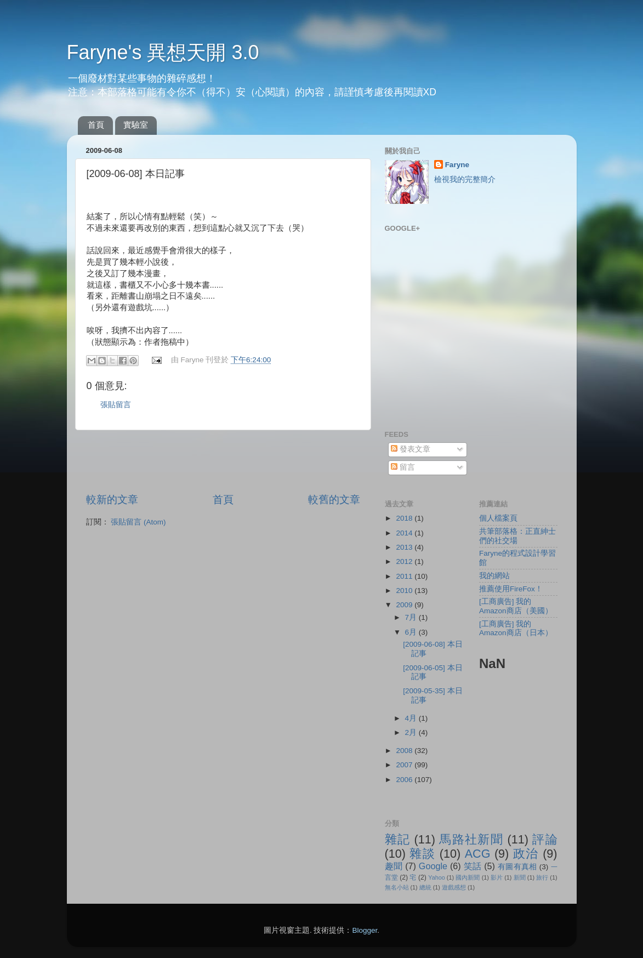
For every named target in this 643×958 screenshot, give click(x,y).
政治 (526, 853)
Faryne (457, 165)
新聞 (520, 877)
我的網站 (494, 576)
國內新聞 (468, 877)
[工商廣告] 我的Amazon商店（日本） (516, 628)
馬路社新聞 (471, 839)
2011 (405, 576)
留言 (403, 467)
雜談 (422, 853)
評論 (544, 839)
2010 (405, 590)
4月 (412, 718)
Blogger (364, 930)
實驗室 (135, 124)
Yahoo (436, 877)
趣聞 (394, 866)
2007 (405, 765)
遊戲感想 (454, 887)
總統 (425, 887)
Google (433, 866)
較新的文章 (112, 499)
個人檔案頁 (498, 518)
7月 (412, 617)
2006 (405, 779)
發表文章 (410, 449)
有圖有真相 (517, 867)
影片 (497, 877)
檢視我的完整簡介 (465, 179)
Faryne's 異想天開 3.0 (163, 52)
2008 (405, 750)
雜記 (398, 839)
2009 (405, 605)
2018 (405, 518)
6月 (412, 632)
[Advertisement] (223, 461)
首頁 (96, 124)
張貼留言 (115, 405)
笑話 (473, 866)
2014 (405, 533)
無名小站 (397, 887)
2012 (405, 561)
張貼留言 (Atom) (138, 522)
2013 (405, 547)
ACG (478, 853)
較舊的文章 (334, 499)
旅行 (542, 877)
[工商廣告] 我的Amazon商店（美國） (516, 605)
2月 (412, 732)
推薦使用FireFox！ (511, 589)
